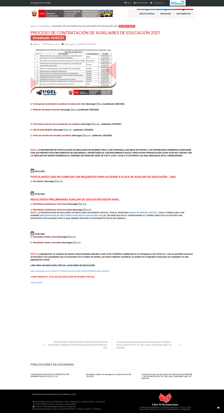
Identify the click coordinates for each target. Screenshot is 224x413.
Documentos (183, 14)
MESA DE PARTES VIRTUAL (143, 212)
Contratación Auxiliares (86, 44)
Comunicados (44, 26)
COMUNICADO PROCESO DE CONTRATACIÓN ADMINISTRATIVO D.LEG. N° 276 (50, 375)
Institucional (147, 14)
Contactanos (158, 2)
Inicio (129, 2)
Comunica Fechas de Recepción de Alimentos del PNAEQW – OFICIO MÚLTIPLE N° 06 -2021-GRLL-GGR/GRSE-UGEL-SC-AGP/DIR (144, 345)
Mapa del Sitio (142, 2)
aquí (101, 104)
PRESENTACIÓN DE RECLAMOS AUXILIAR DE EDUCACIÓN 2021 (72, 215)
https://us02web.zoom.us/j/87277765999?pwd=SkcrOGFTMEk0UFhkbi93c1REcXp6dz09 (70, 271)
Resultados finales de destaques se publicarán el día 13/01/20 (108, 375)
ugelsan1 (36, 44)
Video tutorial (36, 282)
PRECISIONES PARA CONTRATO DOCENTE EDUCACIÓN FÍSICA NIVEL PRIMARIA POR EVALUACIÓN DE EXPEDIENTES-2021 (78, 345)
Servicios (165, 14)
